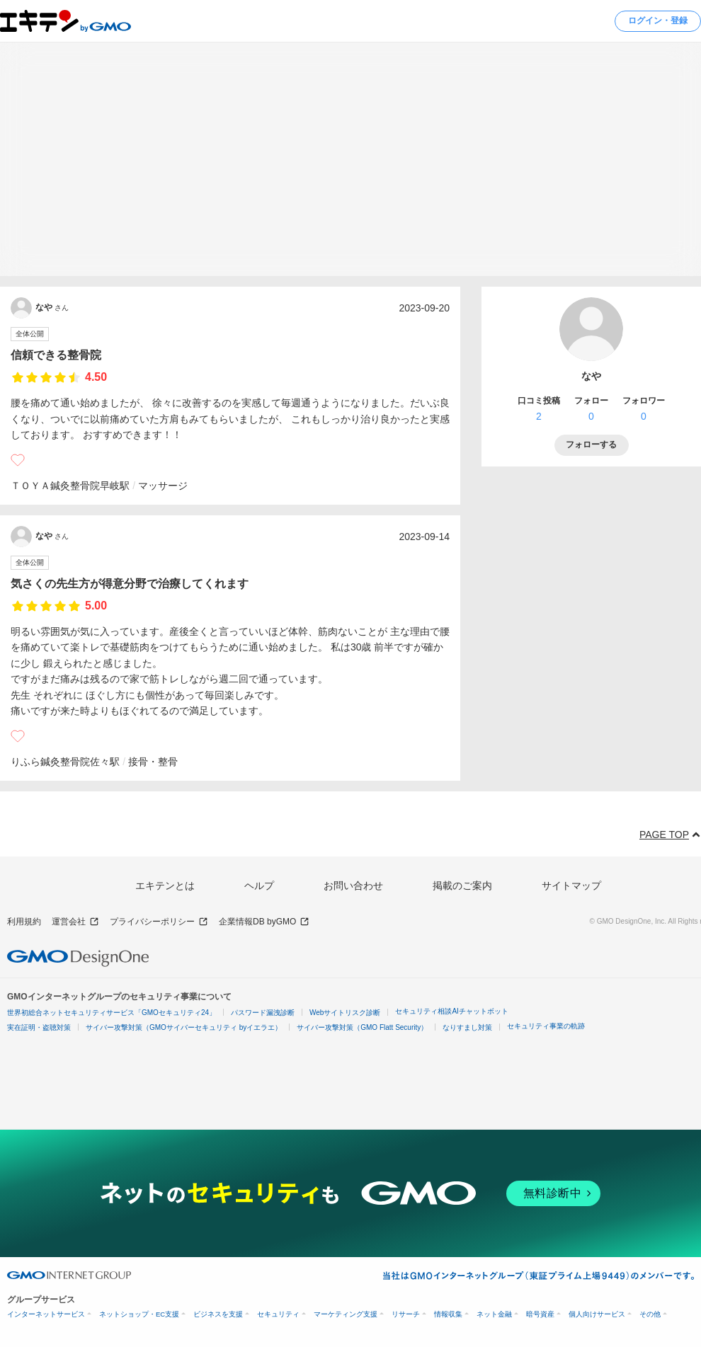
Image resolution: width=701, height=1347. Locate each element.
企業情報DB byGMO (264, 922)
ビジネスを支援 (218, 1314)
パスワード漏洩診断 (263, 1012)
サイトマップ (571, 885)
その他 (650, 1314)
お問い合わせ (353, 885)
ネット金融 (494, 1314)
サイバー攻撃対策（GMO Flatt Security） (362, 1027)
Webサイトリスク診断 (344, 1012)
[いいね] (18, 460)
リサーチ (406, 1314)
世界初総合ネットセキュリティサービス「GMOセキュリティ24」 (111, 1012)
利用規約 (24, 922)
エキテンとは (165, 885)
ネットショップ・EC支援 (139, 1314)
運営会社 (75, 922)
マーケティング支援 (345, 1314)
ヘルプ (259, 885)
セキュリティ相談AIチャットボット (451, 1011)
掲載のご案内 (462, 885)
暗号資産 (540, 1314)
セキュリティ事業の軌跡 (546, 1026)
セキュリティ (278, 1314)
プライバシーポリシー (159, 922)
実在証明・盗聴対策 (39, 1027)
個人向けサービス (597, 1314)
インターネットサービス (46, 1314)
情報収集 (448, 1314)
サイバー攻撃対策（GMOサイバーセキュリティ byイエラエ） (184, 1027)
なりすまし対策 (467, 1027)
